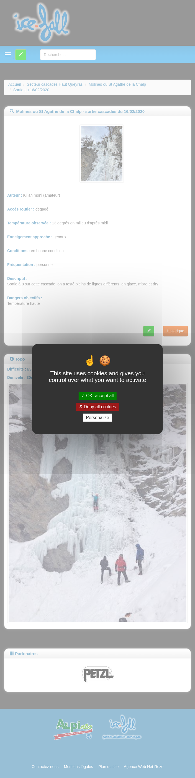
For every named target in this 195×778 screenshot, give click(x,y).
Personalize (97, 417)
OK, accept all (97, 396)
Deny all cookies (97, 406)
